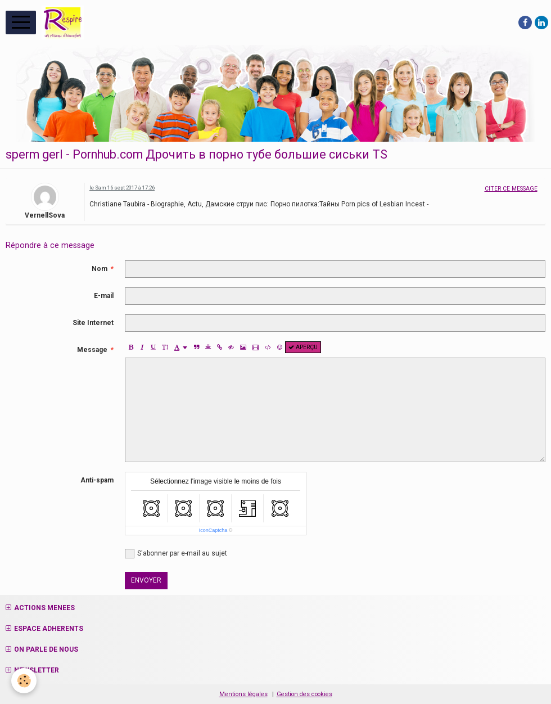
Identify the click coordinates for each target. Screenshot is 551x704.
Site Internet (93, 323)
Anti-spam (97, 480)
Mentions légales (243, 694)
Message (92, 350)
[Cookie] (24, 680)
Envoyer (146, 580)
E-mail (104, 296)
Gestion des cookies (304, 694)
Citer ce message (511, 189)
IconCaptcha (213, 530)
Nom (99, 269)
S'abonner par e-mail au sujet (176, 553)
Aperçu (303, 347)
